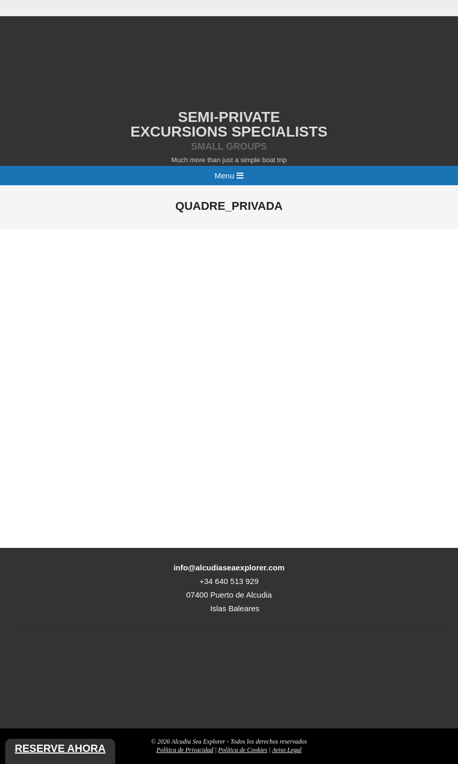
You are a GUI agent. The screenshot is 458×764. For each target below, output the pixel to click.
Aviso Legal (286, 750)
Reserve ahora (60, 748)
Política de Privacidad (185, 750)
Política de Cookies (242, 750)
